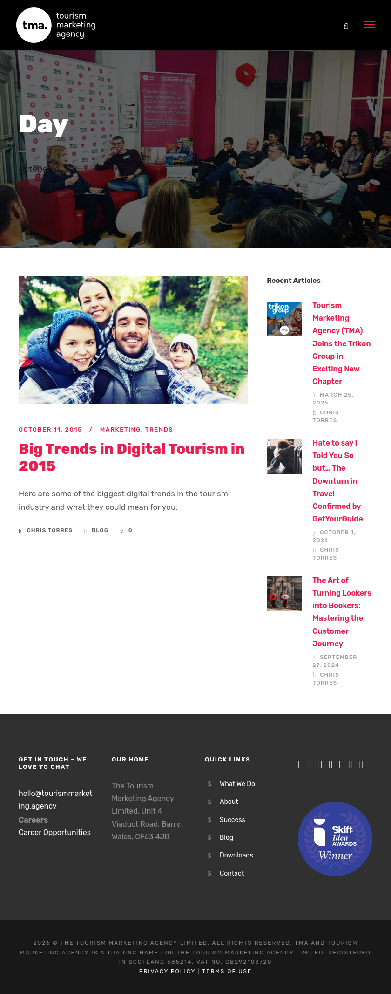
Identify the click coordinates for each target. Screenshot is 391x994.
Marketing (120, 429)
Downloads (236, 855)
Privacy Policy (167, 971)
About (229, 802)
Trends (159, 429)
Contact (232, 873)
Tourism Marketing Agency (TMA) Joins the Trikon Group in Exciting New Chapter (341, 343)
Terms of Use (227, 971)
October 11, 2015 (50, 429)
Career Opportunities (55, 832)
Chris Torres (50, 530)
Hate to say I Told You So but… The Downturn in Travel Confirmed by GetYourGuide (337, 481)
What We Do (237, 784)
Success (232, 820)
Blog (100, 530)
